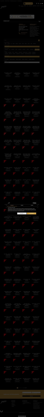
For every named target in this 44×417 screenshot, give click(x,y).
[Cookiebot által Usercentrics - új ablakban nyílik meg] (33, 203)
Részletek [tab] (22, 205)
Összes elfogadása (31, 213)
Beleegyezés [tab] (12, 205)
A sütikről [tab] (32, 205)
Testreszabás (22, 213)
